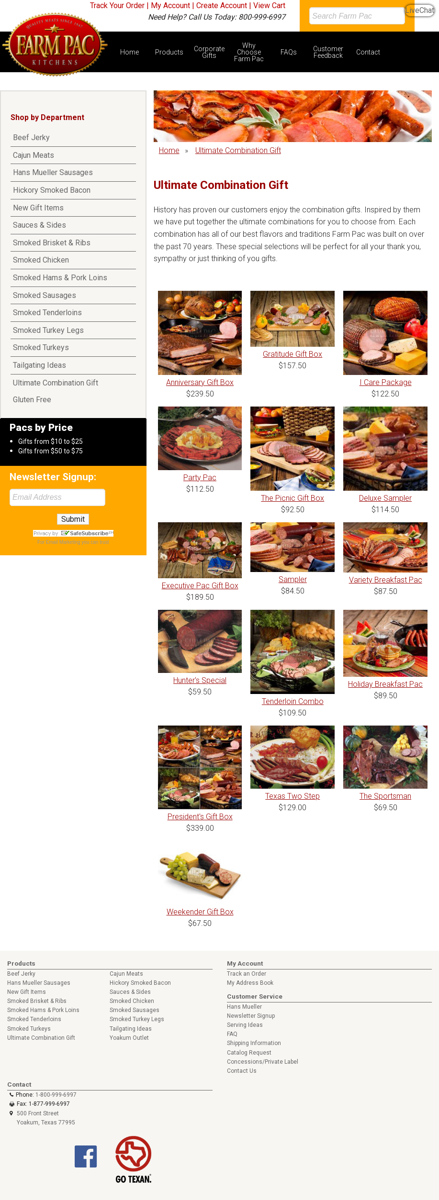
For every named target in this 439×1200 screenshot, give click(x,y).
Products (169, 52)
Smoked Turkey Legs (48, 330)
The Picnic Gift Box (292, 498)
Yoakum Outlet (129, 1038)
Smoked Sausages (44, 295)
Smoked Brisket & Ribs (51, 242)
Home (129, 52)
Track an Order (246, 973)
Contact (368, 52)
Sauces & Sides (39, 225)
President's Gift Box (200, 816)
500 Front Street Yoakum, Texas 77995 (46, 1118)
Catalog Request (249, 1052)
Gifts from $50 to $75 (50, 451)
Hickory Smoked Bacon (51, 190)
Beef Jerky (31, 137)
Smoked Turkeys (41, 347)
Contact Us (242, 1071)
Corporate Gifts (209, 52)
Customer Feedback (328, 52)
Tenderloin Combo (293, 701)
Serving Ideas (245, 1025)
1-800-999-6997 (56, 1094)
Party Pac (199, 477)
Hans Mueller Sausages (53, 172)
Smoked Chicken (41, 259)
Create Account (221, 5)
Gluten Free (32, 399)
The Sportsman (385, 796)
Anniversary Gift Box (200, 382)
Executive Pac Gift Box (200, 585)
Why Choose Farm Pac (249, 52)
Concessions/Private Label (262, 1061)
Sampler (293, 579)
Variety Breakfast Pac (385, 579)
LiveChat (419, 10)
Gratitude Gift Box (292, 354)
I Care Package (386, 382)
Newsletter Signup (251, 1016)
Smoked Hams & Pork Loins (60, 277)
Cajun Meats (33, 155)
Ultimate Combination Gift (55, 382)
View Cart (269, 5)
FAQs (289, 52)
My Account (170, 5)
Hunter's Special (199, 680)
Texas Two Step (292, 796)
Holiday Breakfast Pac (385, 684)
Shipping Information (254, 1043)
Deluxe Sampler (385, 498)
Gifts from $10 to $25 (50, 441)
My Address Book (250, 983)
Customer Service (254, 996)
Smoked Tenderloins (47, 312)
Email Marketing (63, 542)
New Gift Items (38, 207)
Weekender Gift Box (200, 911)
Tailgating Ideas (39, 365)
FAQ (232, 1034)
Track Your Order (117, 5)
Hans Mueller (244, 1006)
